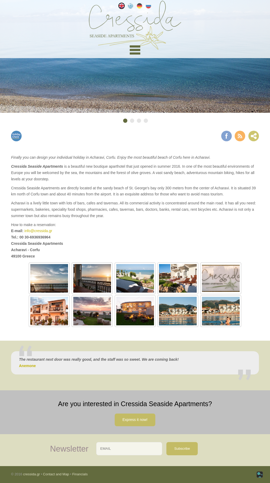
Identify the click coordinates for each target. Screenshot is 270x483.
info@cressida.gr (38, 231)
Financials (80, 474)
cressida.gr (31, 474)
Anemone (27, 366)
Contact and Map (56, 474)
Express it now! (135, 420)
